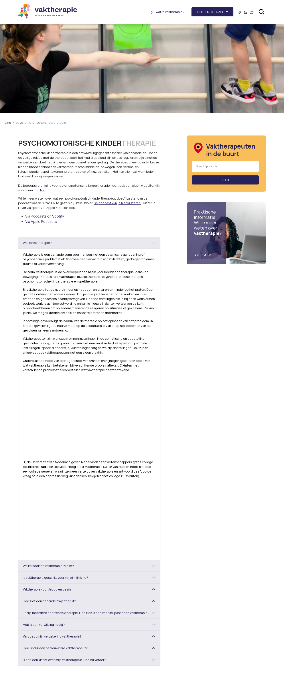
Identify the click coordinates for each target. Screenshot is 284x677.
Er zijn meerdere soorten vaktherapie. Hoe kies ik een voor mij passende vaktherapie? (86, 613)
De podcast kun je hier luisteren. (117, 203)
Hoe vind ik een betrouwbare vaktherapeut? (55, 648)
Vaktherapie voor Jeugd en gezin (47, 589)
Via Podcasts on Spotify (44, 216)
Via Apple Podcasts (41, 221)
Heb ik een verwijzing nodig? (44, 624)
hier (42, 190)
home (7, 122)
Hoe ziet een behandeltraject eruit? (49, 601)
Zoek (225, 180)
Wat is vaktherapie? (167, 12)
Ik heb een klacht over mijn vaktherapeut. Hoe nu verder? (64, 660)
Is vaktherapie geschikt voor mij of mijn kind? (55, 577)
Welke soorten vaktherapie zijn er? (48, 566)
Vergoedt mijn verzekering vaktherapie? (52, 636)
